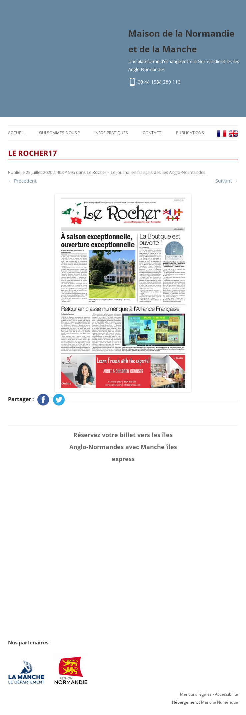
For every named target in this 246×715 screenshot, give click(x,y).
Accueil (16, 133)
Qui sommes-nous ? (59, 133)
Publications (190, 133)
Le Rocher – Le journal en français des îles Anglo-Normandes (146, 173)
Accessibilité (226, 695)
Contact (152, 133)
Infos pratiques (111, 133)
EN (233, 133)
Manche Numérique (219, 703)
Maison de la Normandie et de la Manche (181, 42)
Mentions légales (196, 695)
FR (221, 133)
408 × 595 (66, 173)
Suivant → (226, 181)
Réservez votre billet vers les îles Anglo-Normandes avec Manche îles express (123, 447)
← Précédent (22, 181)
